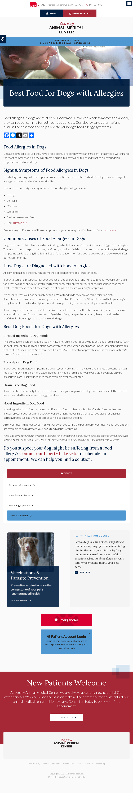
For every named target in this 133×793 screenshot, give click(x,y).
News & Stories (19, 515)
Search (80, 763)
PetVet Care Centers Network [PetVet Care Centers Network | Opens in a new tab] (71, 777)
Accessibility (68, 763)
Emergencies (66, 620)
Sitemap (89, 763)
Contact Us (65, 717)
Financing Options (19, 505)
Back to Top (100, 763)
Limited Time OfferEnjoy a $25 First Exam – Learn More (65, 41)
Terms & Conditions (51, 763)
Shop (51, 13)
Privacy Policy (34, 763)
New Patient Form (19, 495)
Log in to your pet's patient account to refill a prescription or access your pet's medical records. (66, 642)
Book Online (79, 13)
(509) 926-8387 (95, 4)
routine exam (110, 230)
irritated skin (20, 222)
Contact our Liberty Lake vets (48, 453)
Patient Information (20, 485)
